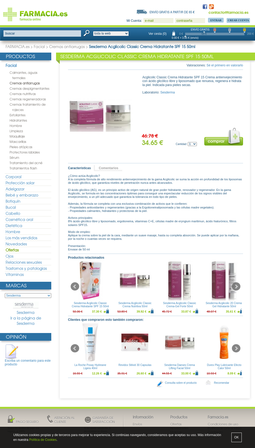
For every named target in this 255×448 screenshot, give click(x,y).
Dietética (14, 225)
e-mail (149, 21)
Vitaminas (15, 274)
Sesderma (26, 308)
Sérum (14, 157)
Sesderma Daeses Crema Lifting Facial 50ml (179, 367)
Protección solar (20, 182)
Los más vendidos (21, 237)
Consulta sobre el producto (181, 382)
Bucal (11, 207)
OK (236, 437)
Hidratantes (18, 120)
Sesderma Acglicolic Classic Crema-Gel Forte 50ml (179, 305)
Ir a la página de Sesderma (25, 320)
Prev (75, 286)
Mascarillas (18, 141)
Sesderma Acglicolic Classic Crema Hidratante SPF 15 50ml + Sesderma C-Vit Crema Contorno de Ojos (90, 308)
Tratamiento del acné (26, 162)
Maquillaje (17, 136)
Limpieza (16, 131)
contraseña (184, 21)
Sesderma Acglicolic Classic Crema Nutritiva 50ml (135, 305)
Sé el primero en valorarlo (225, 65)
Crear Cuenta (238, 20)
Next (236, 286)
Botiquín (13, 201)
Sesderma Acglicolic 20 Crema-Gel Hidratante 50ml (224, 305)
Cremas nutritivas (23, 93)
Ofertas (12, 250)
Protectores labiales (25, 152)
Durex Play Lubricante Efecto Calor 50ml (224, 367)
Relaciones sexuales (24, 262)
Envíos (137, 424)
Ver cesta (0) (157, 34)
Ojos (9, 256)
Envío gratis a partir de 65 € (172, 12)
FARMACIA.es (17, 46)
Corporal (14, 176)
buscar (10, 33)
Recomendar (221, 382)
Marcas (16, 285)
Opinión (16, 336)
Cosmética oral (19, 219)
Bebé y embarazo (22, 195)
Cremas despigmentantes (29, 88)
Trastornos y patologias (26, 268)
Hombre (16, 125)
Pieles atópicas (21, 146)
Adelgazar (15, 188)
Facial (39, 46)
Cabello (13, 213)
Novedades (16, 243)
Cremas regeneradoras (28, 99)
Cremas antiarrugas (67, 46)
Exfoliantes (18, 115)
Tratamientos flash (23, 168)
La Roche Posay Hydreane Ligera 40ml (90, 367)
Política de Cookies (43, 440)
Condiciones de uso (223, 424)
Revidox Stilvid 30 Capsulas (134, 365)
